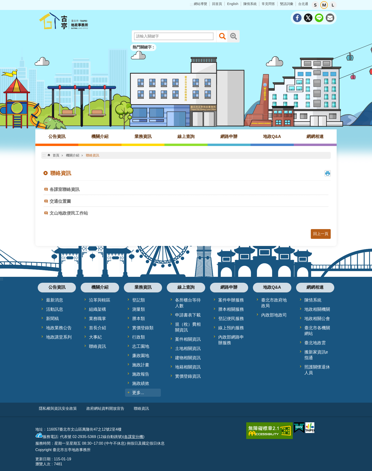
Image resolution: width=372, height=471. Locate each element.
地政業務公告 (59, 327)
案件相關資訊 (188, 339)
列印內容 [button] (328, 173)
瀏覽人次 (43, 462)
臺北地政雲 (315, 342)
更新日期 (43, 457)
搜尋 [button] (222, 36)
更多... (138, 392)
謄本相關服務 (231, 309)
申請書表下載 (188, 315)
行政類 (138, 337)
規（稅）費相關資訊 (188, 327)
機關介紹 (99, 136)
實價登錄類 (142, 327)
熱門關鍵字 (142, 47)
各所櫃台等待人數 (188, 303)
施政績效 (140, 383)
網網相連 (315, 136)
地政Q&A (272, 136)
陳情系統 (250, 4)
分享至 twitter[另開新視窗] (308, 18)
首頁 (56, 155)
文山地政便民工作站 (69, 213)
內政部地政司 (274, 315)
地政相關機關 (317, 309)
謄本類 (138, 318)
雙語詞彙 (286, 4)
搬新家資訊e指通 (316, 355)
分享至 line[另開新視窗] (319, 18)
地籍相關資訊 (188, 367)
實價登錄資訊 (188, 376)
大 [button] (333, 5)
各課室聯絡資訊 (64, 189)
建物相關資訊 (188, 357)
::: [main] (44, 155)
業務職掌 (97, 318)
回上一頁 (320, 234)
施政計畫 (140, 365)
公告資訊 (56, 136)
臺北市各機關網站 (317, 330)
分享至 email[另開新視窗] (330, 18)
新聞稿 (52, 318)
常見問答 (268, 4)
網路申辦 (228, 136)
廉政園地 (140, 355)
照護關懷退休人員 (317, 370)
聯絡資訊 (92, 155)
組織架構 (97, 309)
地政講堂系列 (59, 337)
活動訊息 (54, 309)
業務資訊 (143, 136)
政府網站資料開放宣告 (105, 408)
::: (191, 5)
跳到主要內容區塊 (2, 2)
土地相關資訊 (188, 348)
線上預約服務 (231, 327)
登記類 (138, 300)
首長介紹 (97, 327)
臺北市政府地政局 (274, 303)
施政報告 (140, 374)
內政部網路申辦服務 (231, 340)
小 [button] (315, 5)
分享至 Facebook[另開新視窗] (297, 18)
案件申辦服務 (231, 300)
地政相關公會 (317, 318)
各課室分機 (133, 435)
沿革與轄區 (99, 300)
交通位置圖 (60, 201)
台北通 (303, 4)
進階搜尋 (233, 36)
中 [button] (324, 5)
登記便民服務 (231, 318)
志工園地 (140, 346)
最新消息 (54, 300)
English (232, 4)
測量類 (138, 309)
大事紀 (95, 337)
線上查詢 (186, 136)
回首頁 (217, 4)
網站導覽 (200, 4)
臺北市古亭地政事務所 (76, 20)
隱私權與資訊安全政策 (58, 408)
